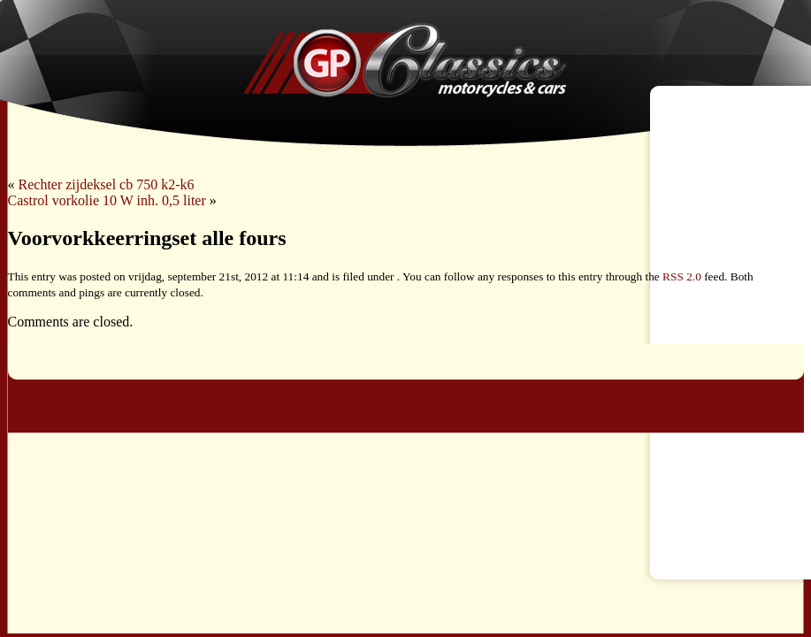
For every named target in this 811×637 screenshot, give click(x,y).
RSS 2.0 (681, 276)
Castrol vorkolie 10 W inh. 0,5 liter (107, 200)
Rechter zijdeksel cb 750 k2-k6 (107, 184)
